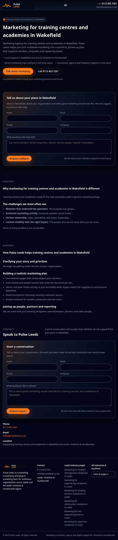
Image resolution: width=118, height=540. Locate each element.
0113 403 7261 (107, 3)
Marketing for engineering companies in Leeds (75, 483)
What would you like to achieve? (21, 385)
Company (64, 124)
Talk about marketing (18, 71)
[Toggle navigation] (65, 5)
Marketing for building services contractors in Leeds (74, 493)
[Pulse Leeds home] (18, 5)
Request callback (19, 158)
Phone (10, 124)
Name (9, 112)
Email (62, 112)
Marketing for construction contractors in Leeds (75, 504)
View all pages (100, 474)
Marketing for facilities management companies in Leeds (76, 473)
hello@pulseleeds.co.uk (106, 7)
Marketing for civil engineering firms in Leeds (73, 514)
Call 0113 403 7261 (48, 71)
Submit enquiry (18, 411)
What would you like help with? (21, 137)
